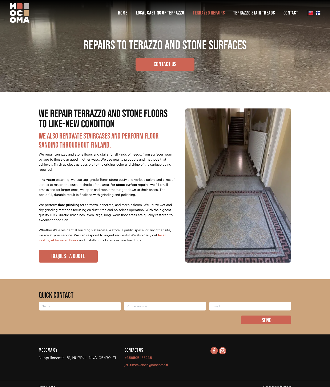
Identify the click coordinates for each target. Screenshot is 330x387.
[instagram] (222, 351)
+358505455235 (138, 358)
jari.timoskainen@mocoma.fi (146, 365)
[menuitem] (123, 13)
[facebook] (214, 351)
